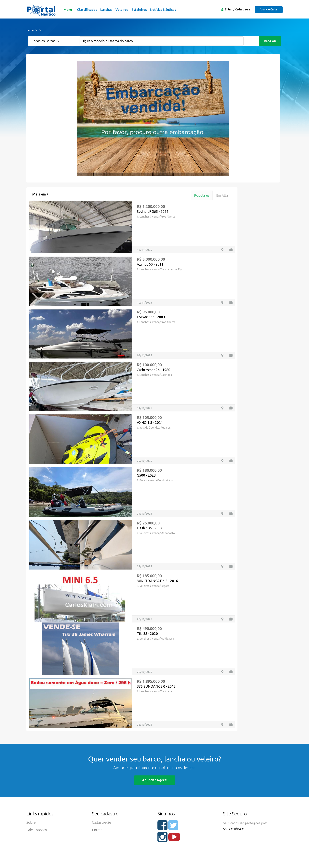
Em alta (222, 195)
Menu (68, 9)
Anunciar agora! (154, 780)
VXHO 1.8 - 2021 (150, 422)
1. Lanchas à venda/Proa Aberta (156, 216)
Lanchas (106, 9)
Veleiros (121, 9)
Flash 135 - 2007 (149, 528)
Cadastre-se (242, 9)
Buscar (270, 41)
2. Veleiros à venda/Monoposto (156, 533)
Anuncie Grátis (268, 9)
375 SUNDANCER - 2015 (156, 686)
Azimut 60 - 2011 (150, 264)
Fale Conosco (36, 830)
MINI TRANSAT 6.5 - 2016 (157, 581)
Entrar (229, 9)
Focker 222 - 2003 (151, 317)
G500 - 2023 (146, 475)
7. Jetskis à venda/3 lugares (154, 427)
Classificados (87, 9)
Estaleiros (139, 9)
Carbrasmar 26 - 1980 (153, 370)
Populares (201, 195)
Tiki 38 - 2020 (147, 633)
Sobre (31, 822)
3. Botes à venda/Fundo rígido (155, 480)
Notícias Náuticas (163, 9)
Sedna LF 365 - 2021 (152, 211)
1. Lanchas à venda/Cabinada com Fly (159, 269)
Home (30, 30)
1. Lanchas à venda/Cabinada (154, 374)
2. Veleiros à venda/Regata (153, 585)
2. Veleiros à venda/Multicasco (155, 638)
